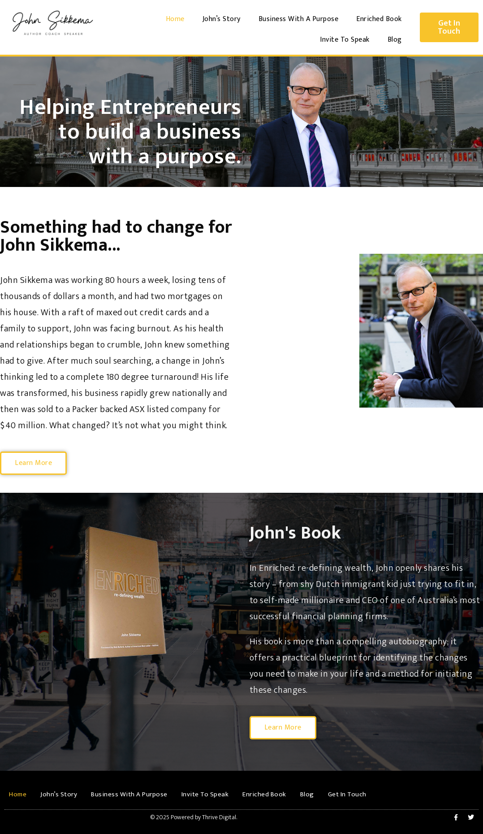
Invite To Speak (345, 40)
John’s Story (222, 19)
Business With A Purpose (299, 19)
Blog (395, 40)
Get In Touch (347, 794)
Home (175, 19)
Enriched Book (379, 19)
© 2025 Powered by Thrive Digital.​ (193, 817)
